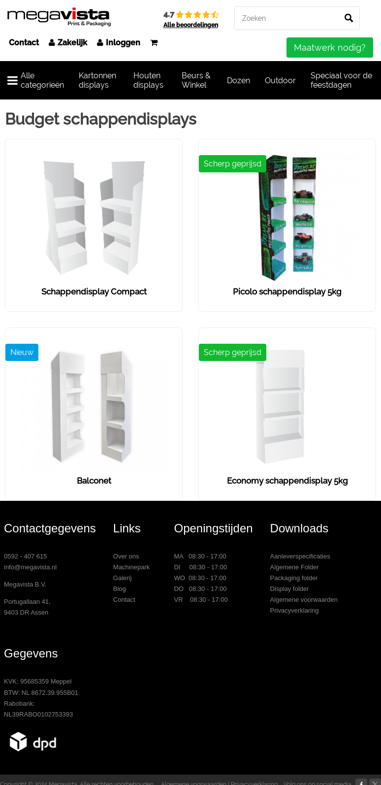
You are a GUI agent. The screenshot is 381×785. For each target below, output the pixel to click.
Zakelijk (68, 42)
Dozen (238, 80)
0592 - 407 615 (25, 556)
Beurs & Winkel (196, 80)
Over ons (126, 556)
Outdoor (280, 80)
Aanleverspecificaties (300, 556)
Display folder (289, 588)
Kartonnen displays (97, 80)
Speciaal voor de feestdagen (341, 80)
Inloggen (118, 42)
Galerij (122, 578)
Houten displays (148, 80)
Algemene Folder (294, 567)
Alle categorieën (35, 80)
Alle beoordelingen (190, 25)
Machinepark (131, 567)
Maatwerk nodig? (330, 47)
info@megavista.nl (30, 567)
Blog (119, 588)
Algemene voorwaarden (304, 599)
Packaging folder (294, 578)
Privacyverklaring (294, 610)
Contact (24, 42)
